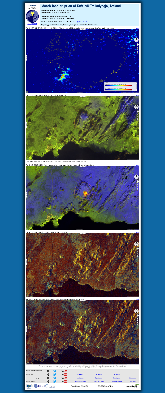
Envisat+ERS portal (99, 381)
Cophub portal (98, 378)
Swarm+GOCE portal (117, 381)
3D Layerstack (32, 24)
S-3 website (117, 374)
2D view (136, 28)
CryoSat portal (132, 381)
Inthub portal (116, 378)
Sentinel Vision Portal (80, 381)
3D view (136, 95)
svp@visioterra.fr (81, 21)
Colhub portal (132, 378)
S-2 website (99, 374)
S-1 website (80, 374)
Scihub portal (80, 378)
